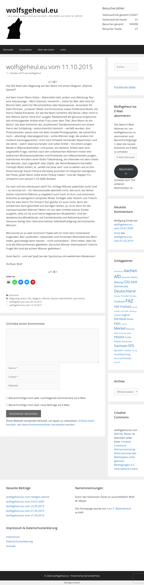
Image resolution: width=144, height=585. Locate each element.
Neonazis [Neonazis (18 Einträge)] (130, 329)
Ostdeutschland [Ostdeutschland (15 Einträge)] (125, 333)
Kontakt (11, 546)
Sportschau (79, 298)
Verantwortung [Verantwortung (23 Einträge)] (122, 354)
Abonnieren (126, 171)
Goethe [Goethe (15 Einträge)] (117, 311)
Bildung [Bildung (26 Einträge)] (118, 282)
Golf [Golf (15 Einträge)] (122, 311)
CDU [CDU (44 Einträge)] (126, 282)
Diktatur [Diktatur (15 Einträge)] (117, 296)
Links (63, 49)
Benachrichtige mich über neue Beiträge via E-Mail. (39, 405)
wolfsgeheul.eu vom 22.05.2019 (25, 506)
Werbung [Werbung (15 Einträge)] (117, 358)
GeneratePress (92, 575)
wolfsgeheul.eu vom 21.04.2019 (25, 515)
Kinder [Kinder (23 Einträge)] (130, 319)
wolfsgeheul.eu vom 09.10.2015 (25, 301)
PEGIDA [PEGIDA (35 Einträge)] (119, 337)
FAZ (29, 298)
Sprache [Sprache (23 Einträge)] (118, 350)
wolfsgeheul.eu (32, 10)
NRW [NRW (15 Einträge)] (116, 333)
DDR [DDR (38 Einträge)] (134, 282)
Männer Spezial (50, 298)
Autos (24, 298)
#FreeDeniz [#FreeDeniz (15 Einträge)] (118, 271)
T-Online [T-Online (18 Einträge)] (127, 350)
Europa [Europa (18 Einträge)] (133, 296)
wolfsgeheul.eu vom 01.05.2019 (25, 511)
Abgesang (14, 298)
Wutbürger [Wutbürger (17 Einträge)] (127, 358)
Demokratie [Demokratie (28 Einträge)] (121, 286)
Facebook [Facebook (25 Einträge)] (119, 301)
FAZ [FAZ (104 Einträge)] (129, 301)
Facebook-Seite (125, 87)
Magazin (36, 298)
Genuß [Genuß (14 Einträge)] (134, 307)
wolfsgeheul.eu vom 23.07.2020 (25, 501)
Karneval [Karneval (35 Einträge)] (120, 319)
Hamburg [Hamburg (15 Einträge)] (133, 311)
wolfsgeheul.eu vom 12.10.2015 (25, 305)
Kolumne (14, 295)
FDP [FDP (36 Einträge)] (117, 307)
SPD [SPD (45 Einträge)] (131, 345)
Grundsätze (25, 49)
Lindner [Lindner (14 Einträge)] (124, 324)
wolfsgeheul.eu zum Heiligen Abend (27, 497)
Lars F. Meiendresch (119, 508)
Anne (117, 233)
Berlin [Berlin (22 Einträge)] (134, 277)
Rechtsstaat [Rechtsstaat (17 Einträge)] (127, 341)
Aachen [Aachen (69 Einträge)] (130, 270)
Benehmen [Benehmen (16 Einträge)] (126, 277)
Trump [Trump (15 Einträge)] (134, 350)
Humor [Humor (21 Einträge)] (117, 315)
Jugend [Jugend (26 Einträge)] (126, 315)
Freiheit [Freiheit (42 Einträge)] (125, 306)
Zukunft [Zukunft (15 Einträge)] (117, 362)
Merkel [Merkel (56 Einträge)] (120, 328)
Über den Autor (46, 49)
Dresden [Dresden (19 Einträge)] (125, 296)
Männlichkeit (65, 298)
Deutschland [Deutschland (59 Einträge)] (125, 290)
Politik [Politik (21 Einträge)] (128, 337)
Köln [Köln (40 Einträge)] (117, 323)
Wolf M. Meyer (123, 434)
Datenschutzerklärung (19, 541)
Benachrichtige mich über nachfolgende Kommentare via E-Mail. (47, 398)
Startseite (8, 49)
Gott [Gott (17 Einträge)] (126, 311)
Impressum (13, 537)
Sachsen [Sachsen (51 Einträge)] (120, 345)
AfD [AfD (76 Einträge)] (117, 276)
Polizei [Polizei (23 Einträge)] (117, 341)
